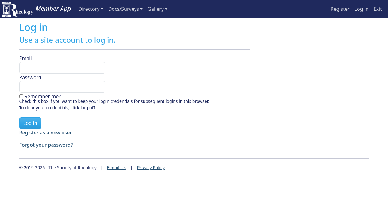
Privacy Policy (151, 167)
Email (25, 58)
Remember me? (43, 96)
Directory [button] (89, 9)
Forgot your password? (46, 145)
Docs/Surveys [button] (123, 9)
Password (30, 77)
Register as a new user (45, 132)
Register (340, 9)
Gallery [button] (156, 9)
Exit (378, 9)
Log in (362, 9)
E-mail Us (116, 167)
